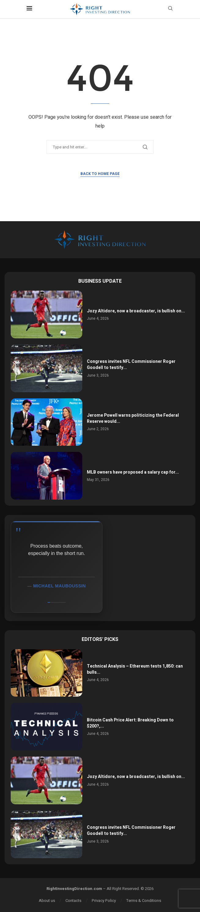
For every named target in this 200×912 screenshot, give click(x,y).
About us (47, 900)
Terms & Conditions (143, 900)
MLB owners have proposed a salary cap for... (133, 472)
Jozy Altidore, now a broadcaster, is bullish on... (136, 311)
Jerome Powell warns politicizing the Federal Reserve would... (133, 418)
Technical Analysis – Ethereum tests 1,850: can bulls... (135, 669)
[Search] (170, 9)
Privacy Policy (104, 900)
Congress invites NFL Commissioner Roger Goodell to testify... (131, 364)
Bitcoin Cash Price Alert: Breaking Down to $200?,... (130, 723)
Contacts (73, 900)
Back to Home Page (100, 174)
